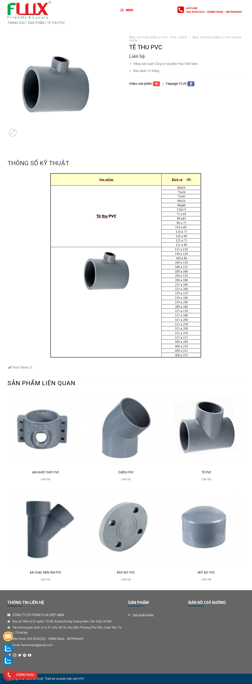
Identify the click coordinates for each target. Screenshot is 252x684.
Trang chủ (16, 23)
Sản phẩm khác (143, 615)
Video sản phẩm (141, 84)
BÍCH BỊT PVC (126, 572)
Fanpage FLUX (176, 84)
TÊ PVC (206, 472)
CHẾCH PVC (126, 472)
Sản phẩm (36, 23)
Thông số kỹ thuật (38, 163)
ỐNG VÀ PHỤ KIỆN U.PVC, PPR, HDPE (158, 37)
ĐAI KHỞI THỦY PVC (45, 472)
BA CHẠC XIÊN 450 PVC (45, 572)
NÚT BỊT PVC (206, 572)
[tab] (38, 163)
